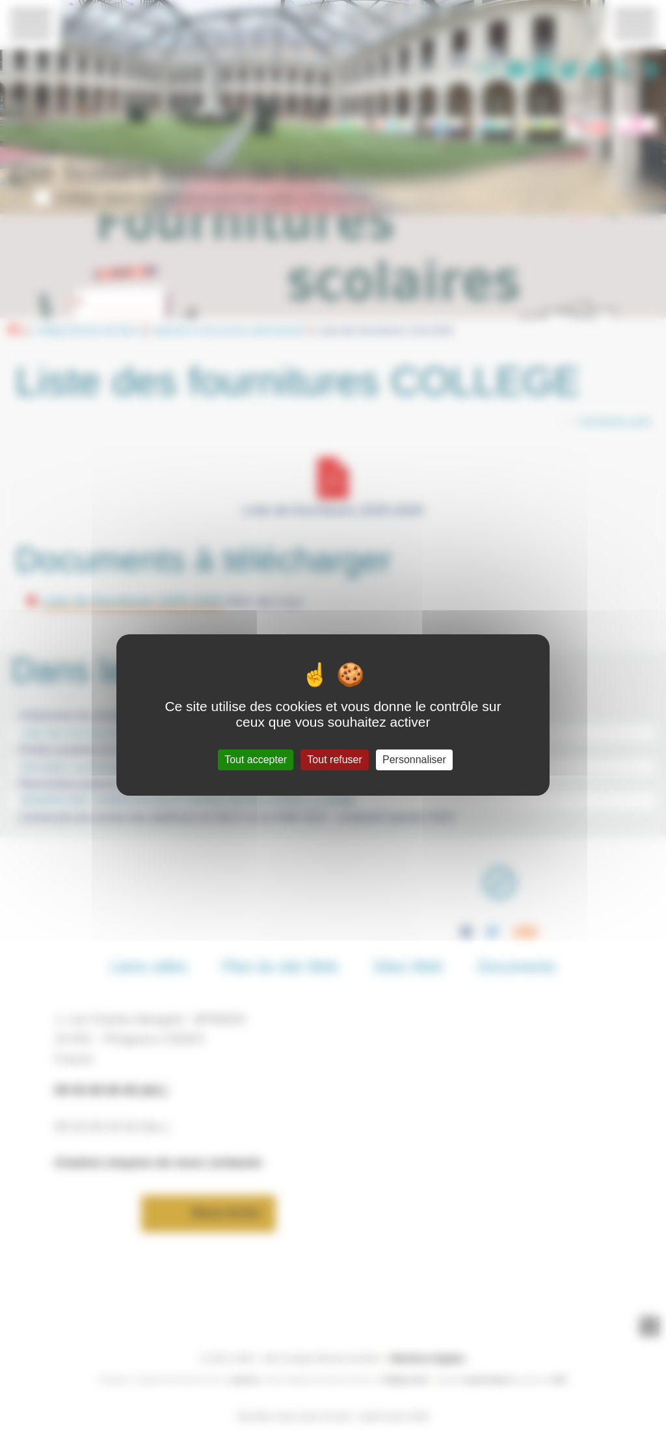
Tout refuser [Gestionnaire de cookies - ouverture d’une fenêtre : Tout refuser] (334, 759)
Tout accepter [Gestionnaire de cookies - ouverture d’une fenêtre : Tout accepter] (255, 759)
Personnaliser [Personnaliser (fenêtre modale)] (414, 759)
